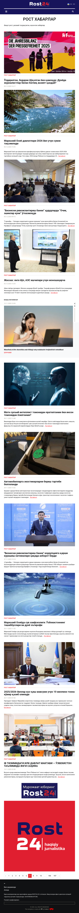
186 (49, 876)
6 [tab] (74, 314)
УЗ (69, 4)
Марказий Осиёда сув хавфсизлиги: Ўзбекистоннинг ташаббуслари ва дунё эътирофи (34, 624)
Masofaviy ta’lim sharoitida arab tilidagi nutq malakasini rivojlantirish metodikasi (33, 350)
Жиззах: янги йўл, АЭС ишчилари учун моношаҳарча (34, 280)
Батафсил (62, 156)
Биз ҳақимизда (10, 887)
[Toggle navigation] (6, 11)
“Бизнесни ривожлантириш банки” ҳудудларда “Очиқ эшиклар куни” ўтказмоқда (35, 212)
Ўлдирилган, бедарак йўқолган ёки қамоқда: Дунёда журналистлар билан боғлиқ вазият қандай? (35, 81)
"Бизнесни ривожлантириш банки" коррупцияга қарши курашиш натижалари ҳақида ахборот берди (36, 554)
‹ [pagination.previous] (5, 876)
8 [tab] (74, 316)
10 (41, 876)
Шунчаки (7, 353)
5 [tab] (74, 313)
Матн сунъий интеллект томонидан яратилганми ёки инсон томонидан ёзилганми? (38, 413)
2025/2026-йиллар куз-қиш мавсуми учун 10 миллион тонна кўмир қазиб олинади (39, 693)
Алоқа (6, 890)
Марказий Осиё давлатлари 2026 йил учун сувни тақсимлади (32, 142)
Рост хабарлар (10, 75)
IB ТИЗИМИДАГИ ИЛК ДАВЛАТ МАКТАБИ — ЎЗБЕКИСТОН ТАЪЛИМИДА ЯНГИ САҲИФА (37, 764)
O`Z (74, 4)
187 (54, 876)
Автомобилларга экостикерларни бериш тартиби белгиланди (32, 483)
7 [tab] (74, 315)
